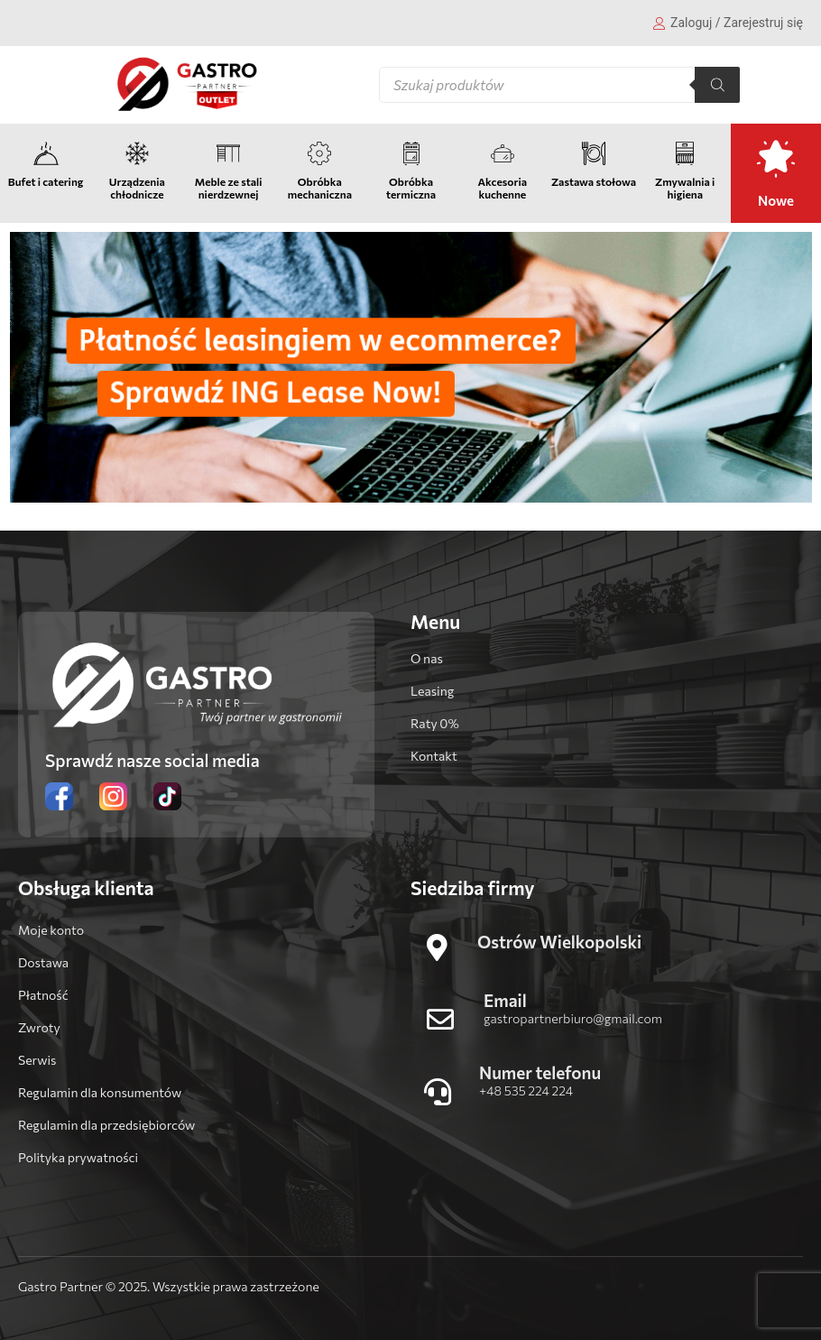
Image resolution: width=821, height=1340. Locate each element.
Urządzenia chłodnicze (137, 187)
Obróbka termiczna (411, 187)
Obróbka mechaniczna (320, 187)
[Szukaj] (717, 85)
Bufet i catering (46, 181)
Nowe (776, 200)
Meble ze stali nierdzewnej (229, 187)
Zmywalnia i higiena (685, 187)
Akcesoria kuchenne (502, 187)
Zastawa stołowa (593, 181)
